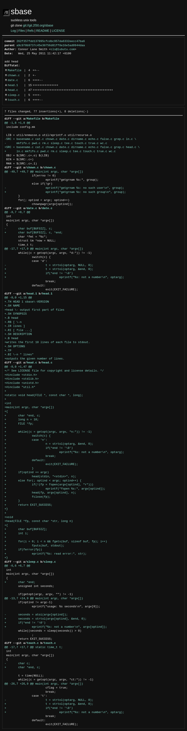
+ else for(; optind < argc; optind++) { (43, 481)
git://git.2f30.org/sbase (38, 25)
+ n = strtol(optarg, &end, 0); (49, 444)
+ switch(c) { (28, 436)
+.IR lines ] (15, 326)
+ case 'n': (26, 440)
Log (13, 30)
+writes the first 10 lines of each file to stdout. (47, 342)
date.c (13, 80)
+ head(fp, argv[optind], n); (41, 493)
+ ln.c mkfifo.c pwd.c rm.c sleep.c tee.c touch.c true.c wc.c (60, 151)
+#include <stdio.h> (21, 375)
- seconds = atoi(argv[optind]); (36, 615)
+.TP (8, 351)
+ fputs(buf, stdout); (34, 546)
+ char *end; (20, 582)
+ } (19, 468)
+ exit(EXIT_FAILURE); (41, 464)
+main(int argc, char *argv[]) (29, 407)
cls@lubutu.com (63, 49)
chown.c (14, 76)
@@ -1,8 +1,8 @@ (17, 123)
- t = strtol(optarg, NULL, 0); (49, 265)
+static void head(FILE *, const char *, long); (44, 395)
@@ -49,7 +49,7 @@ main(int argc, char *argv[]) (44, 172)
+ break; (30, 456)
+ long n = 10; (22, 420)
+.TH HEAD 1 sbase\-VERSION (27, 302)
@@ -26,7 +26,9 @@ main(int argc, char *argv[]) (44, 684)
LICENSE (58, 30)
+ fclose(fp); (28, 497)
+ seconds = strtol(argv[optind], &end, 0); (46, 619)
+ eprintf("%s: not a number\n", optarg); (64, 277)
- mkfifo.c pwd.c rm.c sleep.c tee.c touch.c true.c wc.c (56, 143)
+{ (6, 412)
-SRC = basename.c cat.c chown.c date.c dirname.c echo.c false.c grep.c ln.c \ (70, 139)
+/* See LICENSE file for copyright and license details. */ (54, 371)
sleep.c (14, 95)
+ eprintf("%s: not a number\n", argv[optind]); (56, 627)
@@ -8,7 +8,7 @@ (17, 212)
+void (9, 517)
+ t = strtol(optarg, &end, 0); (49, 269)
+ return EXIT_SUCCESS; (28, 505)
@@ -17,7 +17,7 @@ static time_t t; (34, 647)
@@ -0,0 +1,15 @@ (18, 298)
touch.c (14, 100)
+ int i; (16, 533)
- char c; (17, 664)
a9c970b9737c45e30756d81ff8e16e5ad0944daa (50, 46)
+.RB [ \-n (13, 322)
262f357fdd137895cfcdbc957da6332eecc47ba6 (50, 41)
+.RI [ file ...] (18, 330)
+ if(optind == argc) (27, 472)
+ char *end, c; (23, 416)
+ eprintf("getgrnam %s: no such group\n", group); (65, 192)
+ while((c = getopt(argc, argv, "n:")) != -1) (48, 432)
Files (21, 30)
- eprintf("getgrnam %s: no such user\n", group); (64, 188)
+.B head (11, 318)
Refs (30, 30)
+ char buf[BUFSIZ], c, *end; (34, 233)
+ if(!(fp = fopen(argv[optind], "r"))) (49, 485)
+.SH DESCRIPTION (18, 334)
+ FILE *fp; (19, 424)
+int (8, 403)
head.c (13, 90)
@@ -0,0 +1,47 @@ (18, 367)
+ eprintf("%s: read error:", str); (46, 554)
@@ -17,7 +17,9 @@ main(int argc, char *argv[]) (44, 249)
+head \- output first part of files (34, 310)
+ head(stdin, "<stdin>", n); (41, 477)
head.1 (13, 85)
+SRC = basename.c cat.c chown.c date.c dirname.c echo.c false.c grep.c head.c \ (72, 147)
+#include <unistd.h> (22, 383)
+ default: (25, 460)
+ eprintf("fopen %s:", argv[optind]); (55, 489)
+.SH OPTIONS (15, 347)
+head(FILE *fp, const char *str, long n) (39, 521)
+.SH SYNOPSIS (16, 314)
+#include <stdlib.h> (22, 379)
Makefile (14, 70)
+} (6, 509)
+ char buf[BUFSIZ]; (26, 529)
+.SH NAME (12, 306)
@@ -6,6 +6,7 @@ (17, 566)
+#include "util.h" (20, 387)
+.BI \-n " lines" (19, 355)
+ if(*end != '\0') (39, 273)
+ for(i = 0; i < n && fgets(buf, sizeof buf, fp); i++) (56, 542)
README (42, 30)
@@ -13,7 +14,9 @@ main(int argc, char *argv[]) (44, 599)
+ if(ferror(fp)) (23, 550)
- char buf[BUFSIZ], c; (28, 229)
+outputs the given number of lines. (34, 359)
